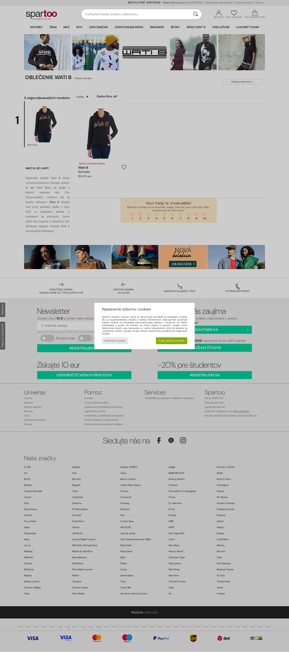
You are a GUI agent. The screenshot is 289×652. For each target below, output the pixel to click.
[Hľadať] (196, 14)
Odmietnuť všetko (115, 340)
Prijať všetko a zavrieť (171, 340)
